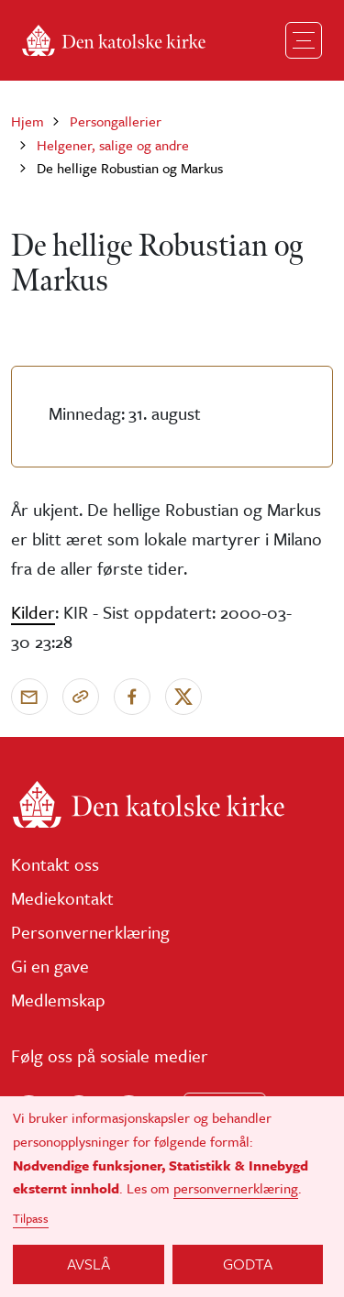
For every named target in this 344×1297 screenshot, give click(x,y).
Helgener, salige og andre (113, 145)
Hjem (27, 121)
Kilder (33, 611)
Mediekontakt (62, 897)
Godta (247, 1263)
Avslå (88, 1263)
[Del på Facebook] (132, 696)
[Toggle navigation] (303, 40)
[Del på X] (183, 696)
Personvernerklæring (90, 931)
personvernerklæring (235, 1188)
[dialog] (172, 1196)
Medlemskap (58, 999)
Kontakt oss (55, 864)
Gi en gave (50, 965)
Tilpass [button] (31, 1218)
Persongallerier (115, 121)
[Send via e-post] (29, 696)
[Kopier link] (80, 696)
